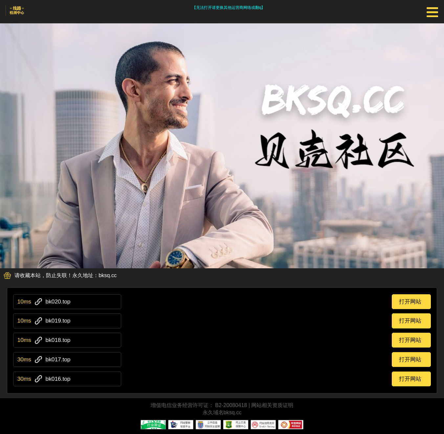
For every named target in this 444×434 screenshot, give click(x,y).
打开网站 (410, 301)
